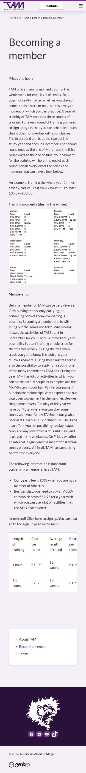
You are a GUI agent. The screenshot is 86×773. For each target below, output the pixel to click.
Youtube (46, 734)
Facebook (31, 734)
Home (25, 17)
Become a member (53, 17)
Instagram (39, 734)
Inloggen (51, 5)
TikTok (54, 734)
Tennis (24, 654)
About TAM (27, 639)
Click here (34, 518)
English (36, 17)
